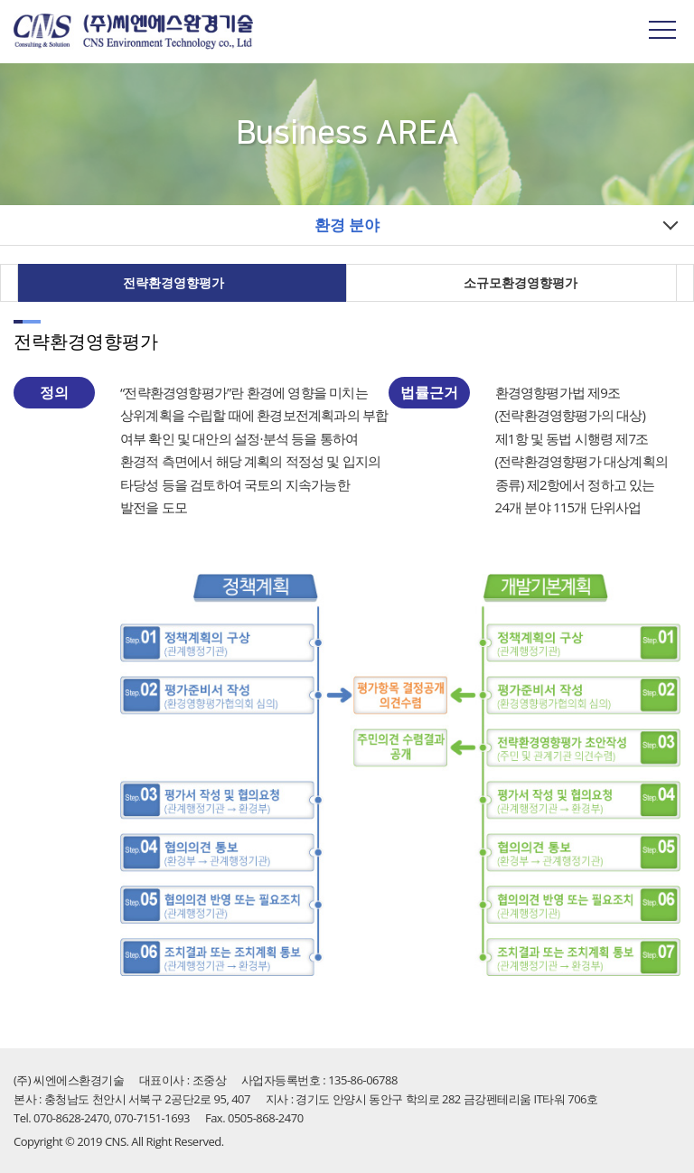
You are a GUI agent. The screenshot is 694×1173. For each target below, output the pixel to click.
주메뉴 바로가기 (0, 0)
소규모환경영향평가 (520, 282)
